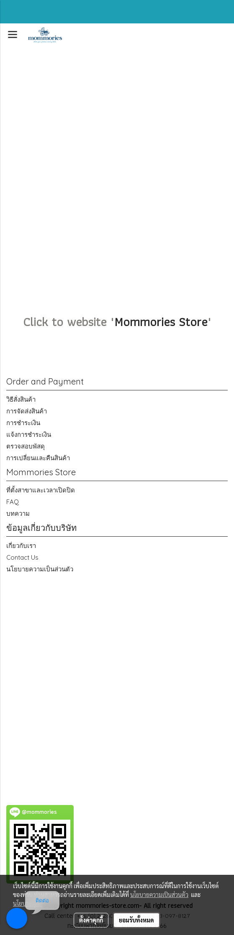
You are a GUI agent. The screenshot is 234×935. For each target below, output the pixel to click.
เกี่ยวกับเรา (21, 546)
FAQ (12, 502)
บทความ (18, 513)
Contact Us (22, 557)
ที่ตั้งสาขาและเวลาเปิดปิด (40, 490)
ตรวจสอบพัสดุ (25, 446)
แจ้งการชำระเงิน (28, 434)
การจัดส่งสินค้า (26, 411)
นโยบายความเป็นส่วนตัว (39, 569)
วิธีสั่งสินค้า (21, 399)
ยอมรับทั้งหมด (136, 920)
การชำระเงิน (23, 423)
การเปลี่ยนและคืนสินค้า (38, 458)
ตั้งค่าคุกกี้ (91, 920)
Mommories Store (160, 321)
